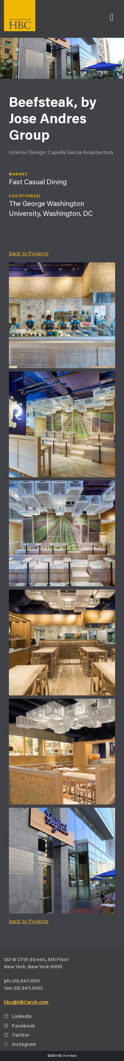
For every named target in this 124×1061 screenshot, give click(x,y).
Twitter (17, 1035)
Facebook (19, 1026)
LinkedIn (18, 1016)
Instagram (20, 1044)
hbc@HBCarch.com (26, 1002)
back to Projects (28, 254)
